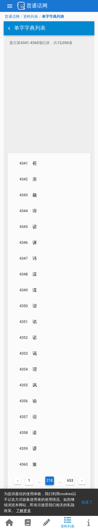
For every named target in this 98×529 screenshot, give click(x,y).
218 (50, 480)
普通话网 (12, 16)
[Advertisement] (49, 100)
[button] (9, 28)
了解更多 (23, 510)
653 (70, 480)
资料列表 (30, 16)
